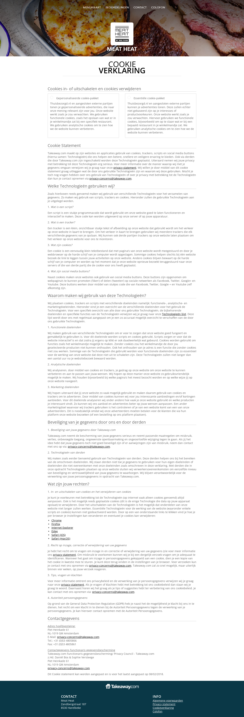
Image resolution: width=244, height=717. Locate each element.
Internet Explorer (62, 527)
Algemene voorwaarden (168, 700)
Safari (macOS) (60, 538)
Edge (54, 531)
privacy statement (124, 167)
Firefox (55, 524)
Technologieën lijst (174, 314)
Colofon (157, 711)
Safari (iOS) (58, 535)
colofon (158, 7)
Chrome (56, 520)
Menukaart (92, 7)
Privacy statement (164, 704)
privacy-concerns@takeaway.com (110, 178)
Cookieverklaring (163, 708)
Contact (140, 7)
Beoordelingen (117, 7)
